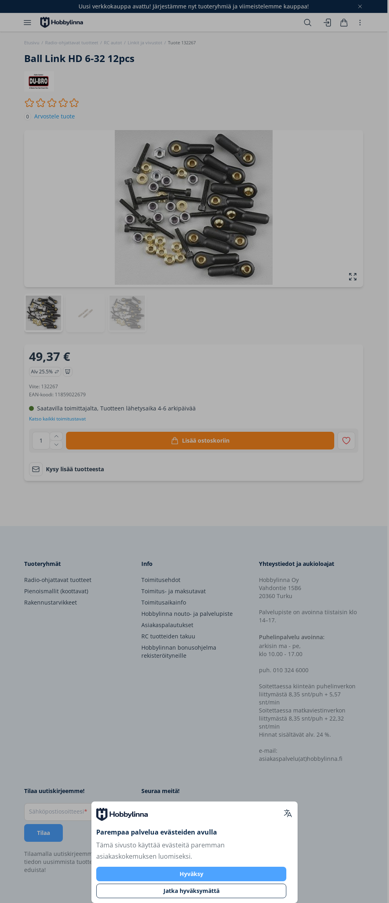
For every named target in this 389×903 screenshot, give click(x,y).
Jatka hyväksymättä (191, 891)
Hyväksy (191, 874)
